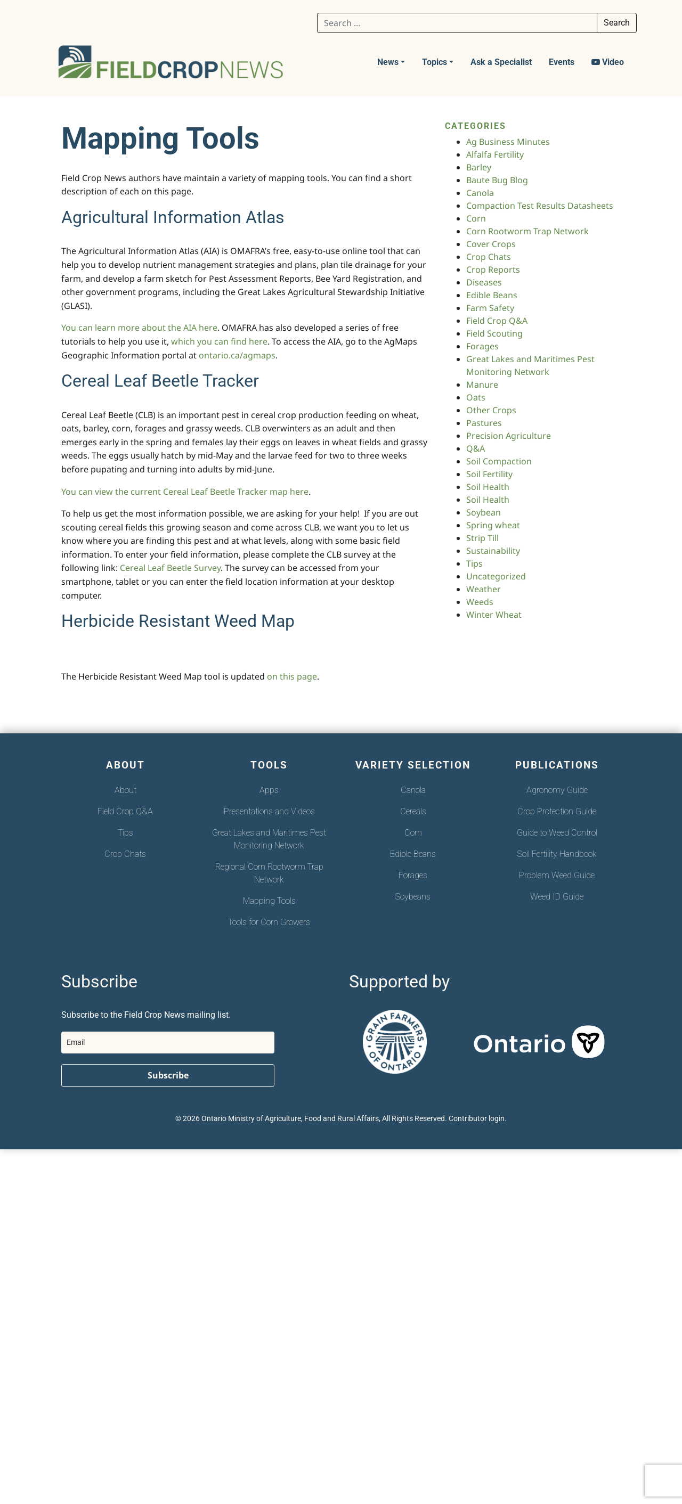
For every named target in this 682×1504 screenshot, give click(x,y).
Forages (482, 346)
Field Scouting (494, 333)
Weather (483, 589)
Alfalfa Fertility (495, 154)
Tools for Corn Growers (269, 922)
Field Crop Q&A (496, 320)
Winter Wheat (494, 614)
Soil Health (487, 487)
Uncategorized (496, 576)
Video (607, 62)
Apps (269, 790)
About (125, 790)
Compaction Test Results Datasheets (539, 205)
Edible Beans (491, 295)
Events (561, 62)
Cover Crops (491, 244)
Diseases (484, 282)
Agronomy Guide (557, 790)
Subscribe (168, 1075)
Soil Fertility (489, 474)
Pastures (484, 423)
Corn (476, 218)
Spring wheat (493, 525)
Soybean (483, 512)
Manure (482, 384)
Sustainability (493, 551)
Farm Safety (490, 308)
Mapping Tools (269, 901)
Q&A (475, 448)
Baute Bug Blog (497, 180)
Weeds (479, 602)
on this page (292, 676)
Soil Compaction (499, 461)
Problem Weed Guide (557, 875)
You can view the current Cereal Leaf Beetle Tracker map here (184, 491)
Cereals (413, 811)
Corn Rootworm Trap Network (527, 231)
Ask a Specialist (501, 62)
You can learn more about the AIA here (139, 327)
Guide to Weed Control (557, 833)
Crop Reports (493, 269)
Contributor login (477, 1118)
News (388, 62)
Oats (475, 397)
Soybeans (413, 897)
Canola (480, 193)
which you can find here (219, 341)
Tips (474, 563)
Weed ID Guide (556, 897)
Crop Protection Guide (556, 811)
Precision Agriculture (508, 436)
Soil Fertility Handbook (557, 854)
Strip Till (482, 538)
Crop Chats (488, 257)
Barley (478, 167)
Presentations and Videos (269, 811)
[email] (167, 1042)
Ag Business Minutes (508, 142)
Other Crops (491, 410)
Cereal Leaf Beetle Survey (170, 568)
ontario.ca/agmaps (237, 355)
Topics (434, 62)
